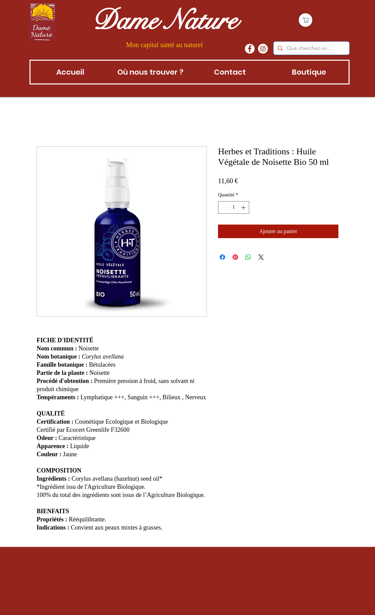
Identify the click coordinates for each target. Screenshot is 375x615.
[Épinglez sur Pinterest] (235, 257)
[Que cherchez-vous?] (311, 48)
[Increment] (244, 207)
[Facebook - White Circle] (250, 49)
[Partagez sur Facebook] (222, 257)
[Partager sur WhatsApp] (248, 257)
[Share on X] (261, 257)
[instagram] (263, 49)
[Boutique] (305, 20)
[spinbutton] (234, 207)
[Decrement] (223, 207)
